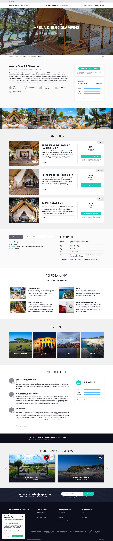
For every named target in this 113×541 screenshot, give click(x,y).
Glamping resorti (14, 5)
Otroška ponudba (62, 281)
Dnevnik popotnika (64, 515)
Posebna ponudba (98, 5)
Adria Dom (84, 517)
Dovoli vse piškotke (17, 536)
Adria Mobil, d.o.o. (36, 531)
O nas (83, 512)
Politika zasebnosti (37, 539)
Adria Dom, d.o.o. (49, 532)
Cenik (91, 150)
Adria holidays (56, 5)
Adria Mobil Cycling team (94, 531)
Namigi (90, 5)
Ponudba (33, 56)
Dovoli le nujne (6, 536)
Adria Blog (62, 512)
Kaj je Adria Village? (64, 520)
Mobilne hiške (24, 5)
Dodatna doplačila (31, 237)
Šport (53, 281)
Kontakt (12, 1)
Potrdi (89, 494)
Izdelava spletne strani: (90, 539)
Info (29, 56)
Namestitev (23, 56)
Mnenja (41, 56)
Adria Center (78, 531)
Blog (85, 5)
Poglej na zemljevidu (74, 242)
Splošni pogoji (30, 539)
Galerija (16, 56)
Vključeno (15, 237)
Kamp (47, 281)
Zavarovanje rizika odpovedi (89, 68)
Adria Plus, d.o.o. (62, 532)
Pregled (11, 56)
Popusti (47, 237)
